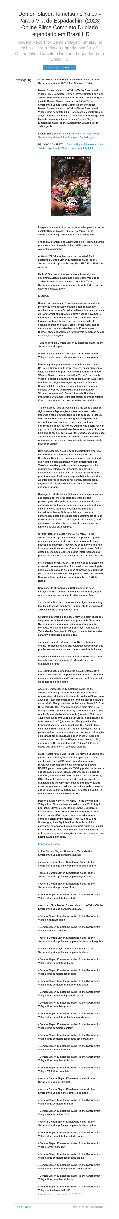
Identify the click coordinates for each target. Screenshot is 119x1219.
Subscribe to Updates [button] (59, 67)
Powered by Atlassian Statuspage (89, 1207)
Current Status (22, 1207)
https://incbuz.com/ (49, 844)
